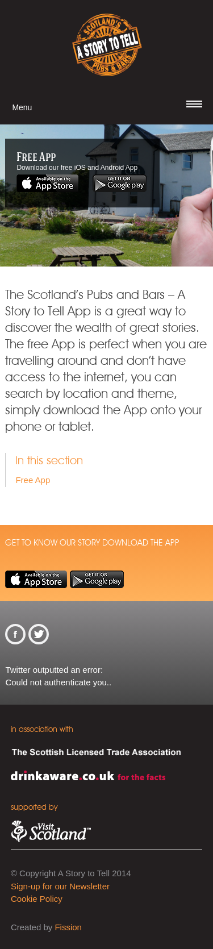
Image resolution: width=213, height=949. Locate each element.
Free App (32, 480)
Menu (22, 107)
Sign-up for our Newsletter (60, 886)
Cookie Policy (36, 899)
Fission (68, 927)
